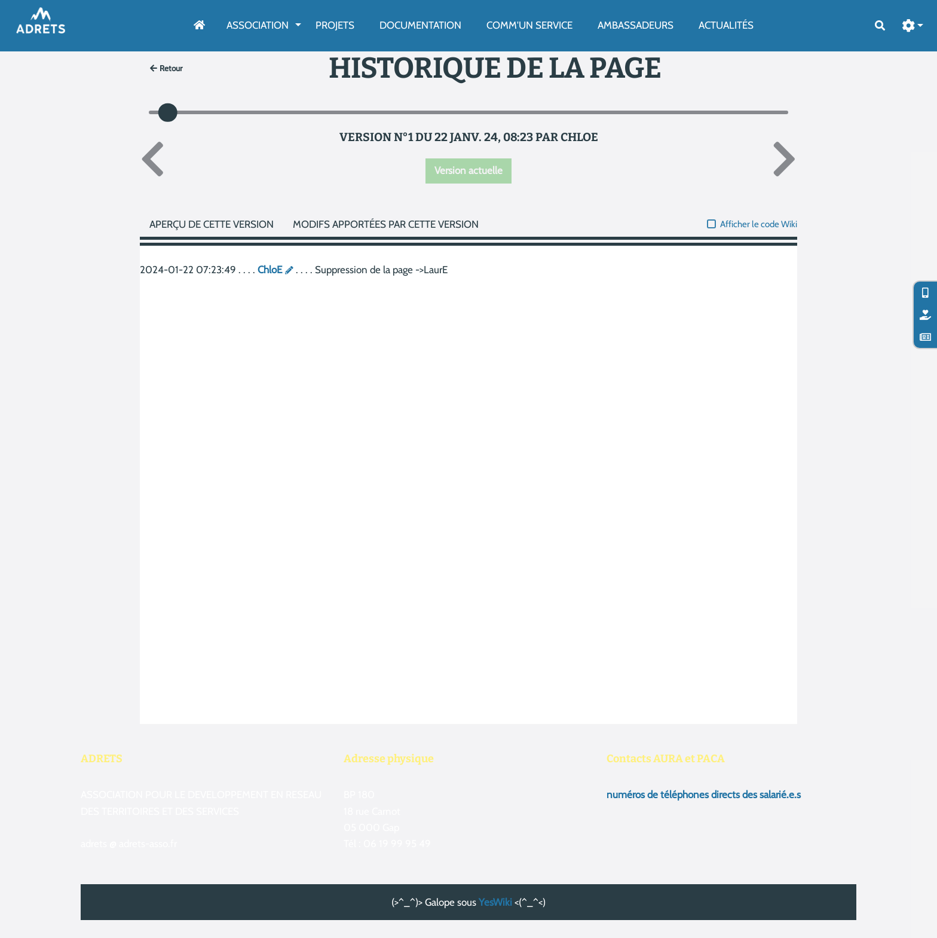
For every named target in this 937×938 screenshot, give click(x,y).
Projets (335, 25)
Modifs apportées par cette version (386, 224)
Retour (166, 68)
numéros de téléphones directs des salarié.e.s (704, 794)
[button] (913, 26)
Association (257, 25)
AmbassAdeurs (635, 25)
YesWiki (495, 902)
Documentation (420, 25)
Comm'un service (529, 25)
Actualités (726, 25)
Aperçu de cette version (211, 224)
